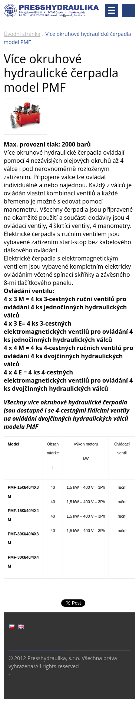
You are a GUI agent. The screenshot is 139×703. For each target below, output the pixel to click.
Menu (111, 10)
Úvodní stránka (22, 33)
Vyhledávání (128, 10)
